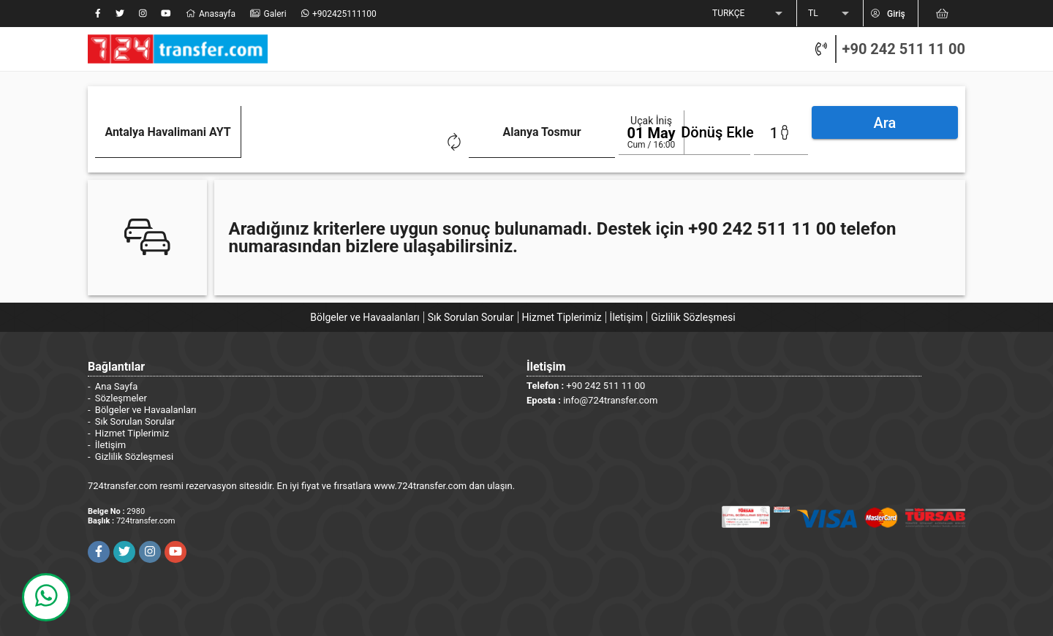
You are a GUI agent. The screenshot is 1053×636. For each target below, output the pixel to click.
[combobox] (208, 142)
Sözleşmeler (121, 395)
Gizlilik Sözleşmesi (693, 315)
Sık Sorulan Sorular (471, 315)
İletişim (627, 315)
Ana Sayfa (116, 384)
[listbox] (748, 14)
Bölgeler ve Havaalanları (364, 315)
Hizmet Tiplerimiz (562, 315)
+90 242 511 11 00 (903, 49)
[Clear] (311, 140)
